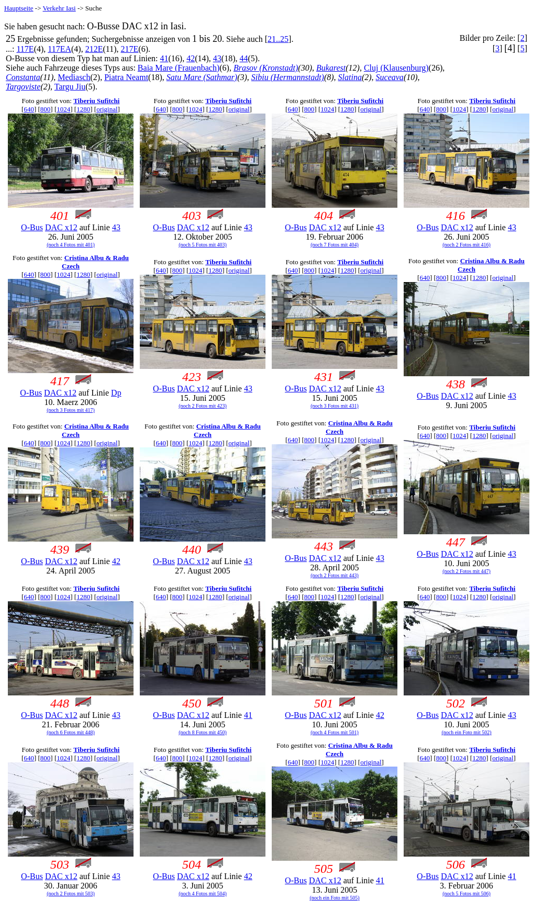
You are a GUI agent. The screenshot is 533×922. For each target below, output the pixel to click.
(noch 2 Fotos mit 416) (466, 245)
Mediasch (74, 77)
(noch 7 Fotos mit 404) (334, 245)
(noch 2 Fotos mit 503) (71, 893)
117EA (59, 48)
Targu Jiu (69, 86)
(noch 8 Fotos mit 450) (203, 732)
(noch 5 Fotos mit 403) (203, 245)
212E (94, 48)
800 (45, 109)
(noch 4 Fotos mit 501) (334, 732)
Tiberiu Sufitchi (96, 101)
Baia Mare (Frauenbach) (178, 67)
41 (164, 58)
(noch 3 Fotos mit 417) (71, 410)
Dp (116, 392)
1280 (83, 109)
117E (25, 48)
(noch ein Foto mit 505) (335, 898)
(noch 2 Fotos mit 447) (466, 571)
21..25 (278, 39)
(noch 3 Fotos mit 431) (334, 406)
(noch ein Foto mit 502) (467, 732)
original (106, 109)
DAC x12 (61, 227)
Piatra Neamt (126, 77)
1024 (63, 109)
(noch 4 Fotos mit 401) (71, 245)
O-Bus (32, 227)
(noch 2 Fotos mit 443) (334, 575)
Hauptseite (19, 8)
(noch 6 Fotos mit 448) (71, 732)
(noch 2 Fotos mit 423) (203, 406)
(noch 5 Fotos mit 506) (466, 893)
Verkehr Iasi (59, 8)
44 (244, 58)
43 (217, 58)
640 (29, 109)
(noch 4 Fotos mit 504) (203, 893)
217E (130, 48)
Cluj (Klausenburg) (396, 67)
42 (190, 58)
